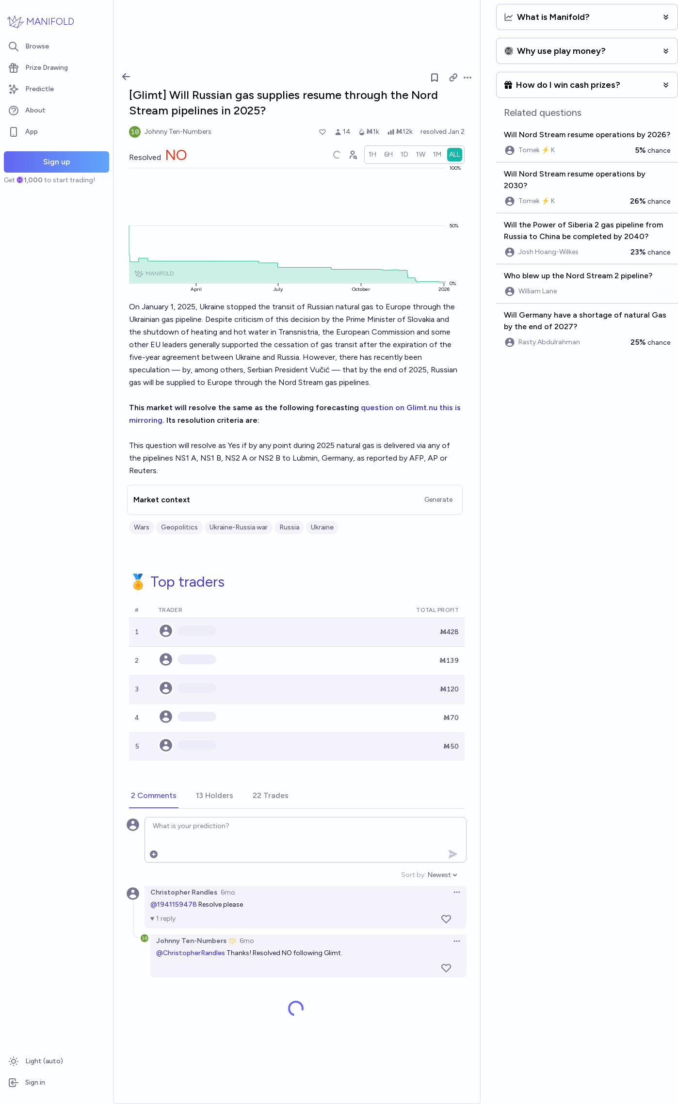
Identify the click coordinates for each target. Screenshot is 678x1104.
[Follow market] (434, 77)
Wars (141, 527)
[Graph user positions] (352, 154)
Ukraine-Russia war (239, 527)
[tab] (153, 796)
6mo (228, 892)
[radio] (372, 154)
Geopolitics (179, 527)
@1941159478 (173, 904)
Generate (438, 500)
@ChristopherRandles (190, 953)
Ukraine (322, 527)
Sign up (56, 161)
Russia (289, 527)
